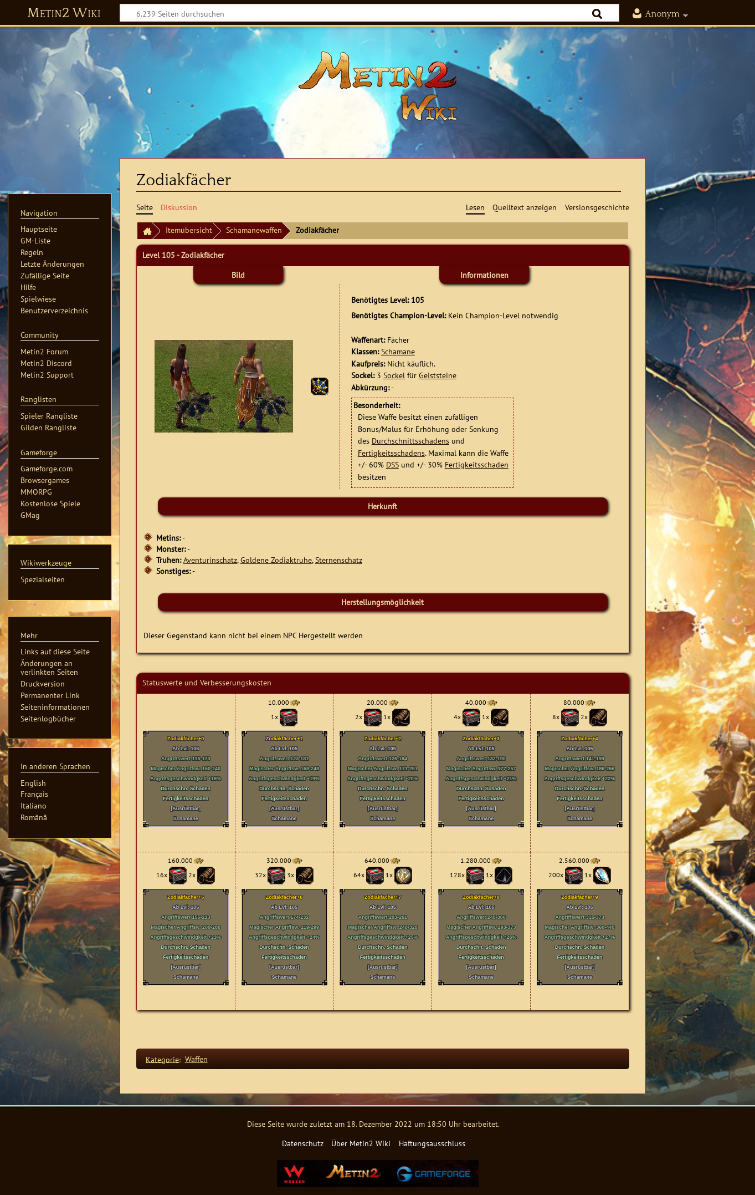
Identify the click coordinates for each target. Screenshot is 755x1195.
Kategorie (162, 1059)
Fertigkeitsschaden (477, 464)
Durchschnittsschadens (410, 440)
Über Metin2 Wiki (361, 1143)
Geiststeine (437, 375)
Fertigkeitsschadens (391, 453)
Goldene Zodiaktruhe (276, 560)
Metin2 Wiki (64, 13)
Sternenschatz (338, 560)
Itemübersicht (189, 230)
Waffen (196, 1059)
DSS (392, 464)
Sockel (394, 375)
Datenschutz (302, 1143)
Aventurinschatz (210, 560)
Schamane (398, 351)
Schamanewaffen (254, 230)
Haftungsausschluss (432, 1143)
